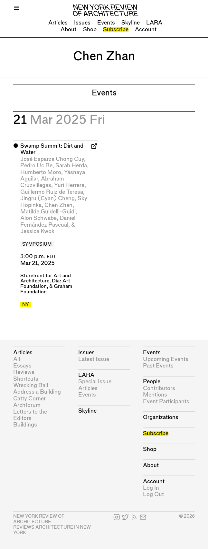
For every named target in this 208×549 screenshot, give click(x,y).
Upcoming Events (165, 359)
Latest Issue (93, 359)
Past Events (158, 365)
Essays (22, 365)
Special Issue (94, 381)
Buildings (25, 424)
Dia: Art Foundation (45, 284)
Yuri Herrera (69, 185)
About (68, 29)
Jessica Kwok (37, 231)
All (16, 359)
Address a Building (37, 392)
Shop (90, 29)
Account (145, 29)
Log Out (153, 494)
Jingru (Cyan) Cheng (47, 198)
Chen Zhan (58, 205)
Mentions (155, 394)
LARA (154, 22)
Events (106, 22)
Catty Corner (29, 398)
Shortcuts (25, 379)
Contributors (159, 388)
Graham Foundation (46, 289)
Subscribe (115, 29)
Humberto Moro (40, 172)
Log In (151, 488)
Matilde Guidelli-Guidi (48, 211)
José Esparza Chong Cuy (52, 159)
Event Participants (166, 401)
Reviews (23, 372)
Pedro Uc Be (36, 165)
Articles (58, 22)
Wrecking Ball (30, 385)
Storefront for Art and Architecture (45, 278)
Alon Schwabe (38, 218)
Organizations (160, 417)
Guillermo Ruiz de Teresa (51, 192)
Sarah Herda (71, 165)
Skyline (130, 22)
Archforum (27, 405)
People (151, 381)
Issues (82, 22)
